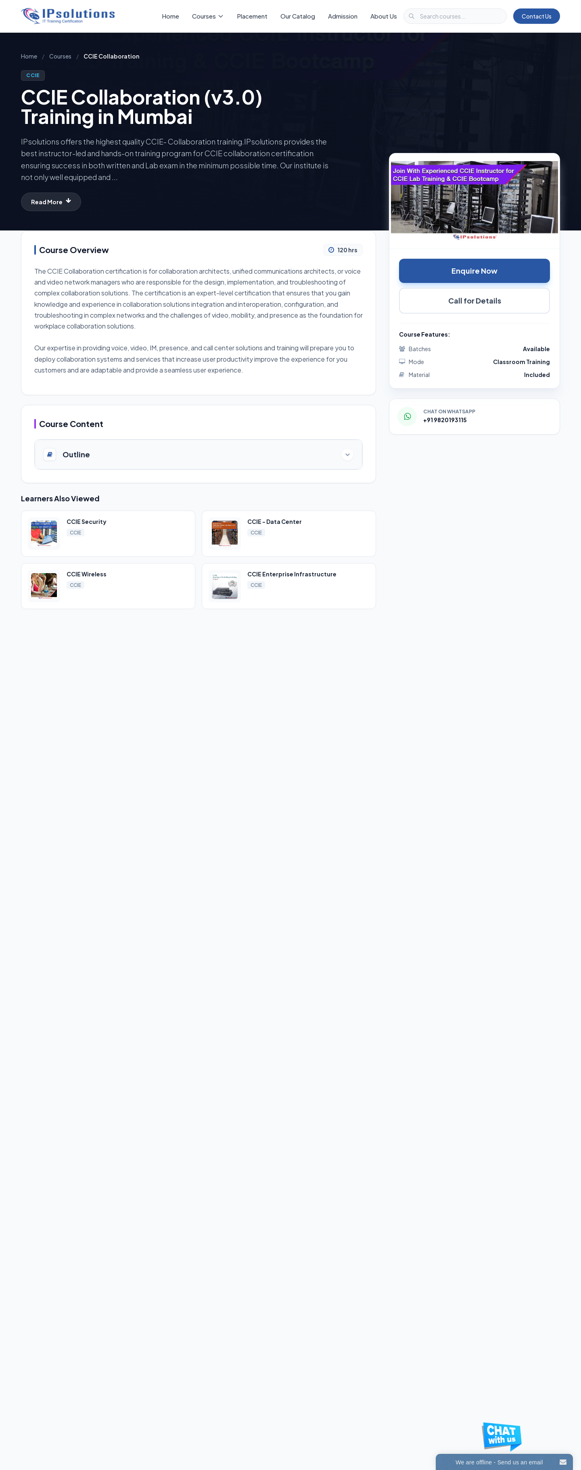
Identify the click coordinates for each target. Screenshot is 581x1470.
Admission (342, 16)
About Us (383, 16)
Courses (60, 56)
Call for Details (474, 300)
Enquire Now (474, 270)
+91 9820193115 (445, 419)
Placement (252, 16)
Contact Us (537, 16)
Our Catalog (297, 16)
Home (170, 16)
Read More (51, 201)
